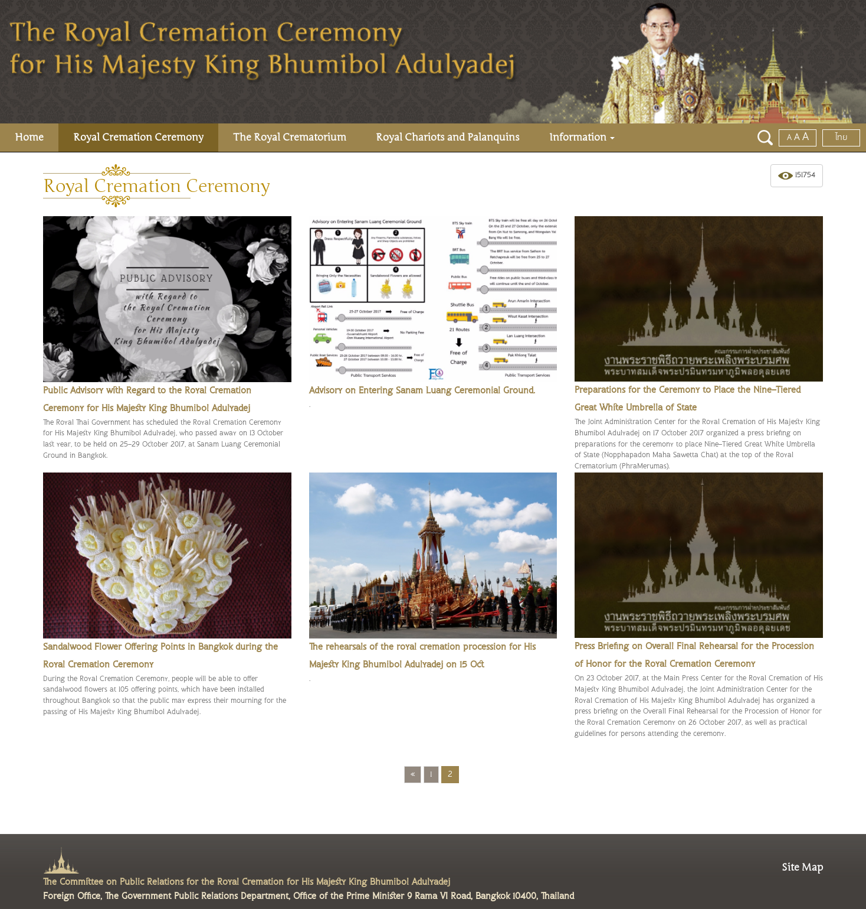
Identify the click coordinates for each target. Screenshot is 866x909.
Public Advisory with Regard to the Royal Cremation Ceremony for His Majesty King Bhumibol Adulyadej (147, 399)
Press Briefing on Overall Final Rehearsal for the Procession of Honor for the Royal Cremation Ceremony (694, 655)
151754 (796, 175)
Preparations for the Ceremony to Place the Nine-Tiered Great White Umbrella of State (688, 399)
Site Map (802, 867)
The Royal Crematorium (289, 137)
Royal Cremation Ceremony (138, 137)
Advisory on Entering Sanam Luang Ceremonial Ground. (422, 390)
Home (29, 137)
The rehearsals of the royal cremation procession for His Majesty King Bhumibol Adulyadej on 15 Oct (422, 655)
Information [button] (582, 137)
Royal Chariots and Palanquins (448, 137)
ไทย (841, 137)
